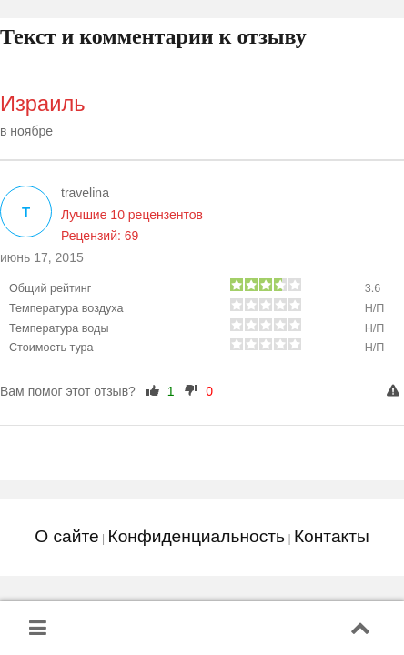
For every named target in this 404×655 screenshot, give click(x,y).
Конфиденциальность (196, 536)
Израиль (43, 104)
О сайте (66, 536)
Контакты (331, 536)
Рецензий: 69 (99, 235)
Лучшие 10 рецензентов (132, 214)
